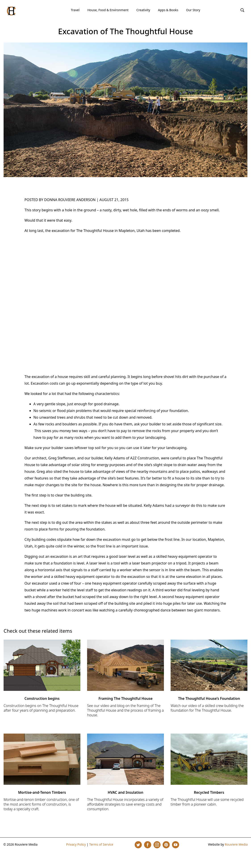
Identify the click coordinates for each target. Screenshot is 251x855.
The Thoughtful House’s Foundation (209, 698)
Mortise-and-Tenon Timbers (42, 792)
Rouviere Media (236, 844)
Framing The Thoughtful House (125, 698)
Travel (75, 10)
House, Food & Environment (107, 10)
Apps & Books (168, 10)
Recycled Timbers (209, 792)
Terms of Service (101, 844)
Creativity (143, 10)
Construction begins (41, 698)
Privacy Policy (76, 844)
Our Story (193, 10)
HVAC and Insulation (125, 792)
